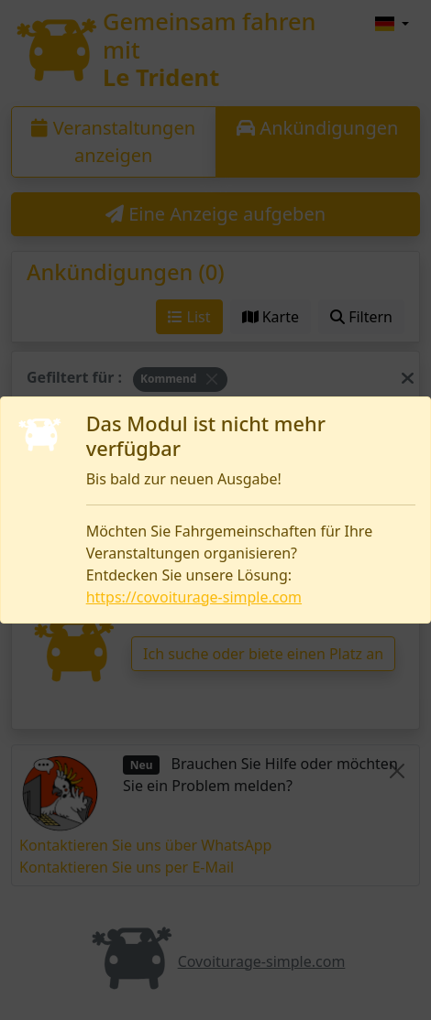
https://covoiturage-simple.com (194, 597)
